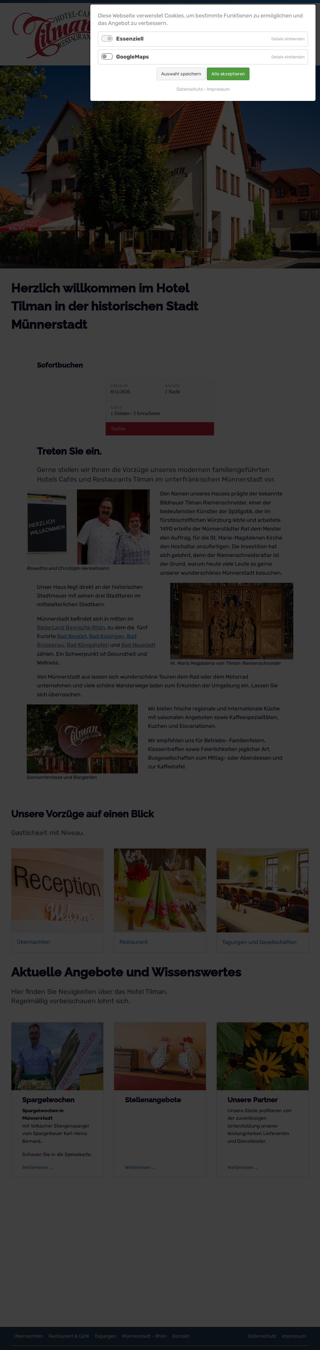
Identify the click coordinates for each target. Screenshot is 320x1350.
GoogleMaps (132, 56)
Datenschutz (190, 89)
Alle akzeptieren (228, 74)
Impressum (218, 89)
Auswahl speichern (181, 74)
